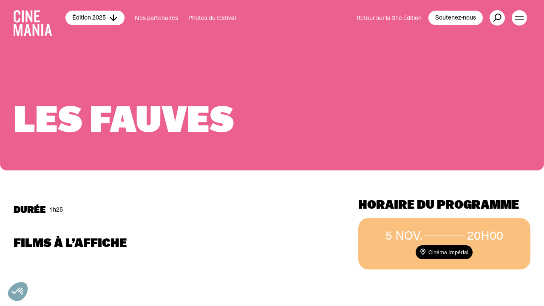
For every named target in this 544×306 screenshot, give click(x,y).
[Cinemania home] (39, 18)
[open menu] (519, 18)
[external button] (497, 18)
